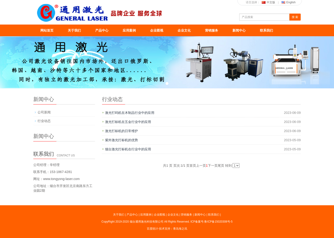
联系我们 (266, 30)
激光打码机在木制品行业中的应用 (129, 113)
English (288, 2)
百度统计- (153, 228)
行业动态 (44, 121)
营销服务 (211, 30)
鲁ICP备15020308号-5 (218, 221)
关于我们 (74, 30)
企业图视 (156, 30)
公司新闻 (44, 112)
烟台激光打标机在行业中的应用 (128, 149)
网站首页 (46, 30)
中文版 (268, 2)
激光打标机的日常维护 (121, 131)
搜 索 (295, 17)
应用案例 (129, 30)
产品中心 (101, 30)
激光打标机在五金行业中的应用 (128, 122)
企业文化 (184, 30)
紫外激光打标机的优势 (121, 140)
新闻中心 (239, 30)
